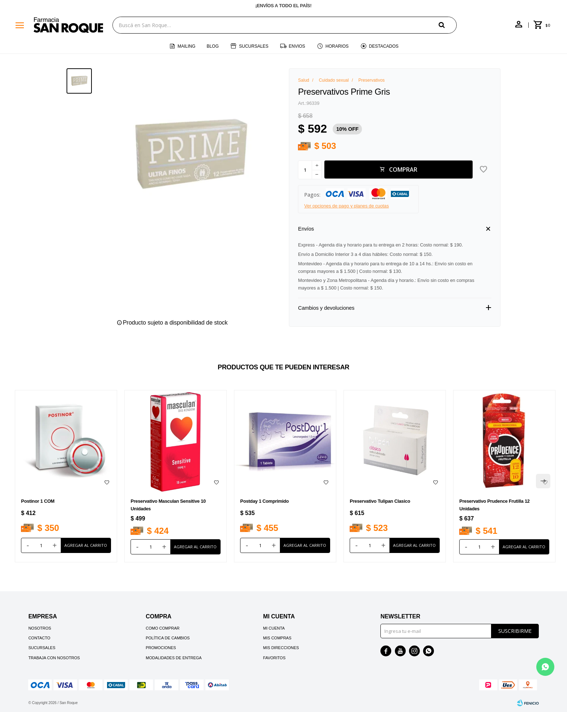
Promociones (161, 647)
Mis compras (277, 638)
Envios (297, 46)
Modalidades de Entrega (174, 658)
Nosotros (39, 628)
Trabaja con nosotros (54, 658)
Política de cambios (168, 638)
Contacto (39, 638)
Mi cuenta (274, 628)
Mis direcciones (281, 647)
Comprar (403, 169)
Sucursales (253, 46)
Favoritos (274, 658)
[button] (448, 25)
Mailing (186, 46)
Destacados (383, 46)
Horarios (337, 46)
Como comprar (163, 628)
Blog (212, 46)
